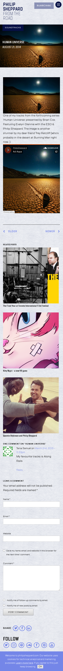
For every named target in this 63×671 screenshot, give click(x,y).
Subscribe (44, 6)
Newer (52, 231)
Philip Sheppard (13, 7)
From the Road (11, 16)
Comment (8, 563)
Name (6, 499)
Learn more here (24, 663)
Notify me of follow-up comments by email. (27, 600)
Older (12, 231)
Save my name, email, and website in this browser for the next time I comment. (31, 553)
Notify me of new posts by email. (22, 606)
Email (6, 516)
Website (7, 534)
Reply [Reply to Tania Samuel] (19, 470)
